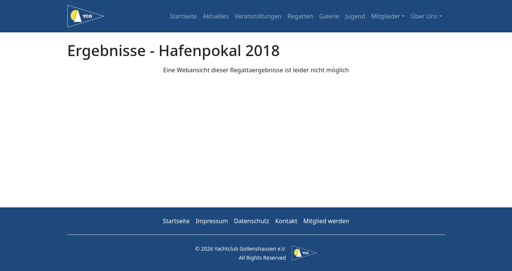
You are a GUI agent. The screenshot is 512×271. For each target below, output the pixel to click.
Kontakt (286, 221)
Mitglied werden (326, 221)
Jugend (355, 16)
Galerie (329, 16)
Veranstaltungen (258, 16)
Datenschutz (251, 221)
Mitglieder (385, 16)
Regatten (300, 16)
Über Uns (424, 16)
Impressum (212, 221)
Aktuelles (215, 16)
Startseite (183, 16)
